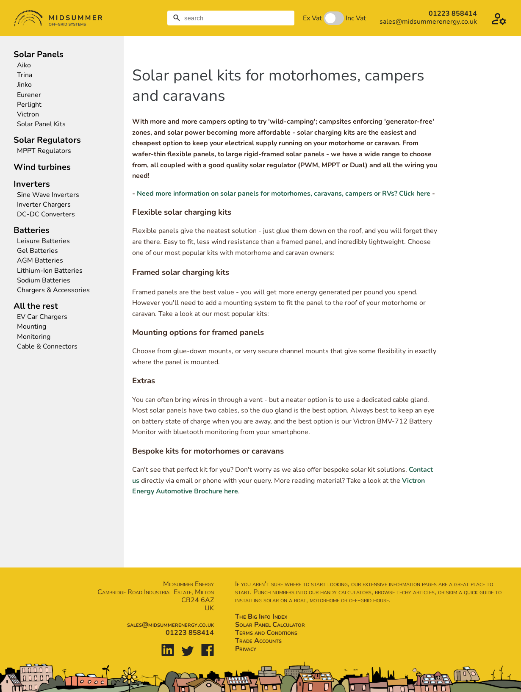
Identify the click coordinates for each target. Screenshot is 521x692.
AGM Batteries (40, 261)
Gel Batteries (37, 251)
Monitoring (33, 337)
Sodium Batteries (43, 281)
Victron (28, 115)
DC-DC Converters (46, 214)
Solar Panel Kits (41, 124)
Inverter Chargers (44, 205)
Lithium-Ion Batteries (50, 271)
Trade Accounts (258, 640)
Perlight (29, 105)
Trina (24, 75)
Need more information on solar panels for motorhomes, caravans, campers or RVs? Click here (283, 193)
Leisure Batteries (43, 241)
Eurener (29, 95)
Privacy (245, 648)
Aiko (24, 65)
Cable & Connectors (47, 347)
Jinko (24, 85)
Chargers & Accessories (53, 290)
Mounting (31, 327)
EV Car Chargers (43, 317)
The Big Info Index (261, 616)
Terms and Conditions (266, 632)
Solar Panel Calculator (270, 624)
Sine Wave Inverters (48, 195)
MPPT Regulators (44, 151)
